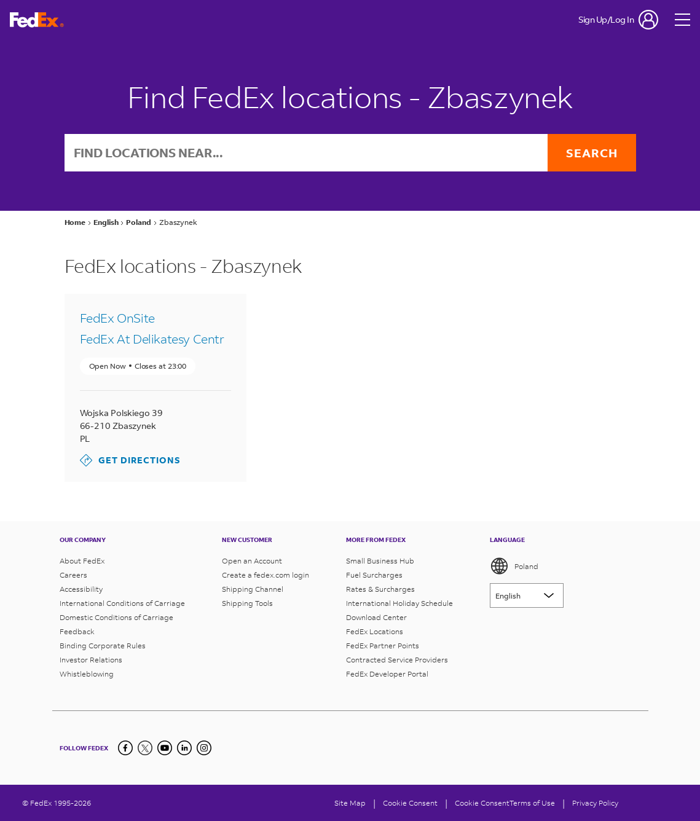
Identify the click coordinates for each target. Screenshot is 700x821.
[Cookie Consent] (410, 802)
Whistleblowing (87, 673)
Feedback (77, 631)
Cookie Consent (482, 802)
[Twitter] (145, 747)
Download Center (376, 617)
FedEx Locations (374, 631)
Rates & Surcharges (380, 589)
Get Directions (130, 460)
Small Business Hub (380, 560)
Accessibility (81, 589)
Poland (514, 566)
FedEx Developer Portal (387, 673)
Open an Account (252, 560)
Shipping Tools (247, 603)
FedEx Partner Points (382, 645)
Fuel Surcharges (374, 574)
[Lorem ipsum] (527, 595)
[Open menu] (683, 19)
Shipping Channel (252, 589)
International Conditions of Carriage (122, 603)
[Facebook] (125, 747)
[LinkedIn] (184, 747)
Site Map (350, 802)
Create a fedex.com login (265, 574)
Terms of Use (532, 802)
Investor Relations (91, 659)
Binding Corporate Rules (103, 645)
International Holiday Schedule (399, 603)
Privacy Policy (595, 802)
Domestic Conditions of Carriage (116, 617)
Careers (73, 574)
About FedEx (82, 560)
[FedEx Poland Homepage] (37, 20)
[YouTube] (164, 747)
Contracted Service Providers (397, 659)
